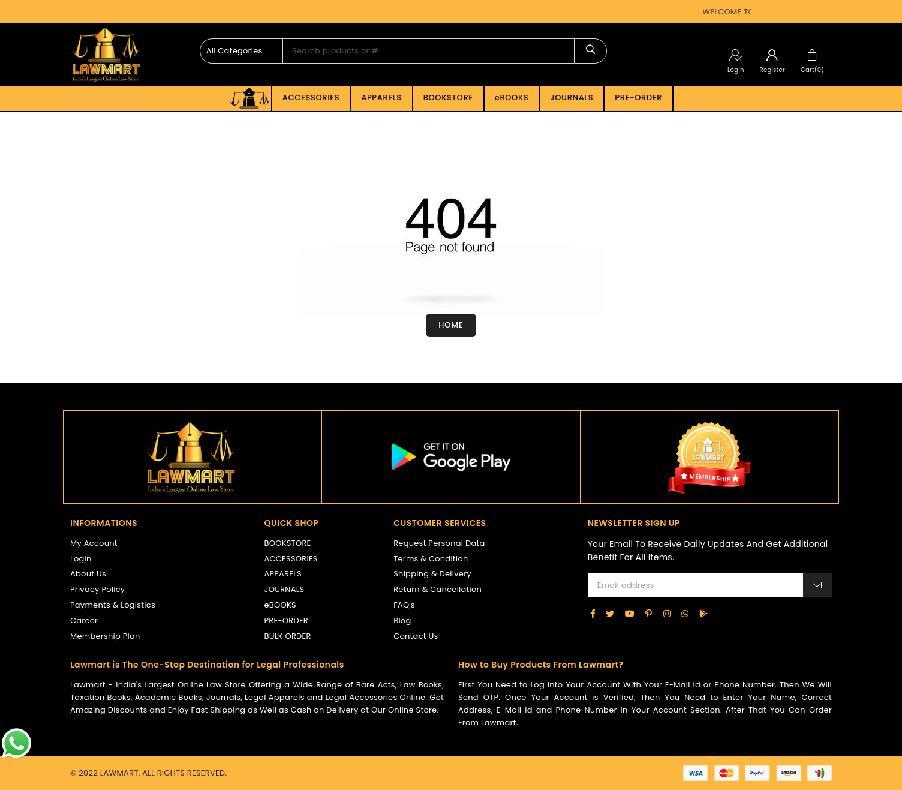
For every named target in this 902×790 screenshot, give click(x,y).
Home (451, 325)
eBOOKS (512, 97)
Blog (402, 620)
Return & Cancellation (437, 589)
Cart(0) (812, 69)
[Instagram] (667, 613)
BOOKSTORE (448, 97)
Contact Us (415, 636)
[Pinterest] (648, 613)
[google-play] (703, 613)
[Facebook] (593, 613)
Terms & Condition (430, 558)
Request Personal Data (439, 543)
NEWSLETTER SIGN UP (634, 523)
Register (772, 69)
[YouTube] (630, 613)
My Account (94, 543)
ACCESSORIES (310, 97)
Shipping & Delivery (432, 573)
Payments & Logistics (112, 605)
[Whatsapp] (684, 613)
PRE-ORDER (638, 97)
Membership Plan (105, 636)
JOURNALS (571, 97)
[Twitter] (610, 613)
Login (735, 69)
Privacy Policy (97, 589)
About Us (88, 573)
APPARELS (381, 97)
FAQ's (404, 605)
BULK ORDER (287, 636)
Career (84, 620)
